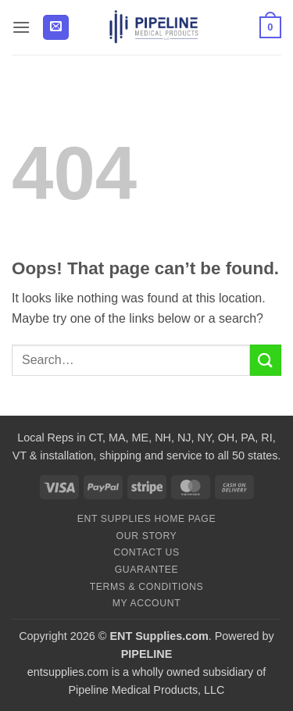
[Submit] (265, 360)
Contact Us (146, 552)
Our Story (146, 536)
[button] (21, 27)
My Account (146, 603)
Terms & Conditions (147, 586)
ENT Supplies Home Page (146, 518)
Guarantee (147, 569)
